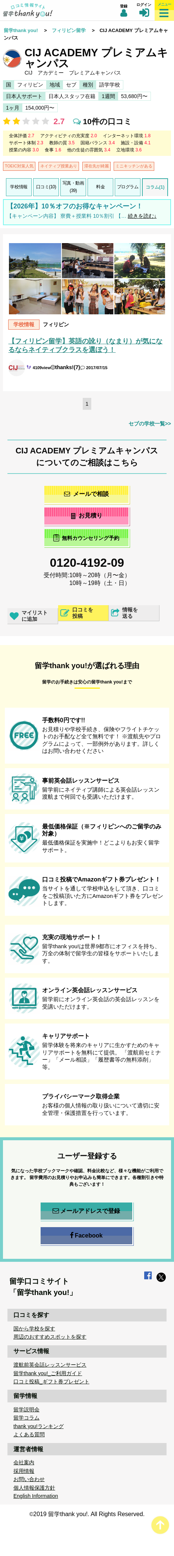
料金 (100, 186)
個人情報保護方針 (34, 1488)
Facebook (86, 1235)
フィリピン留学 (69, 30)
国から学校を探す (34, 1329)
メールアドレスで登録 (86, 1211)
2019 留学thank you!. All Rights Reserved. (89, 1514)
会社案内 (23, 1462)
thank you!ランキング (38, 1426)
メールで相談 (86, 494)
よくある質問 (29, 1434)
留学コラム (26, 1418)
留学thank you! (21, 30)
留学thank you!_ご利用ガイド (47, 1373)
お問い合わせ (29, 1479)
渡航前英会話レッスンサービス (49, 1365)
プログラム (128, 186)
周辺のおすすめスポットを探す (49, 1337)
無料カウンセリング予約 (86, 537)
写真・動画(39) (73, 186)
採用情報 (23, 1471)
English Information (35, 1496)
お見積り (86, 515)
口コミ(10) (46, 186)
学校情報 (18, 186)
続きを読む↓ (142, 216)
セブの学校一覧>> (150, 424)
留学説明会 (26, 1409)
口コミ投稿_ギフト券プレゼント (51, 1381)
